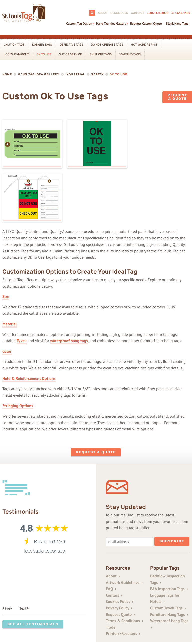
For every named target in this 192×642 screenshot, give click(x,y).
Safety (97, 74)
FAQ (111, 534)
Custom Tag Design (79, 23)
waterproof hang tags (69, 286)
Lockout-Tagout (16, 54)
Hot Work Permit (144, 44)
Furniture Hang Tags (169, 560)
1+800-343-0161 (24, 610)
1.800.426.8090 (157, 13)
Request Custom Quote (146, 23)
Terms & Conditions (124, 566)
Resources (119, 13)
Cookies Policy (120, 547)
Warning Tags (130, 54)
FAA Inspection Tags (169, 534)
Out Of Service (70, 54)
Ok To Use (44, 54)
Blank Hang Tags (177, 23)
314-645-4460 (55, 603)
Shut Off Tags (101, 54)
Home (7, 74)
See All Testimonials (33, 530)
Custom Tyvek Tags (168, 553)
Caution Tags (14, 44)
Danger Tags (42, 44)
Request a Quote (96, 398)
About (103, 13)
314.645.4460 (180, 13)
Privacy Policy (119, 553)
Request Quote (120, 560)
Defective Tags (71, 44)
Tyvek (22, 286)
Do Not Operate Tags (107, 44)
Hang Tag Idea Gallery (111, 23)
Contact (137, 13)
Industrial (75, 74)
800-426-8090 (27, 603)
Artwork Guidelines (124, 527)
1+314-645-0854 (55, 610)
